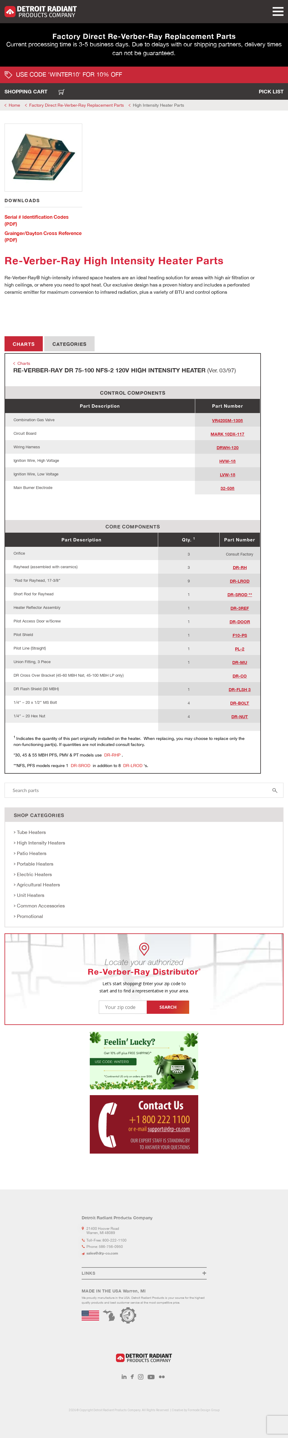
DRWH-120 (228, 447)
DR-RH (240, 567)
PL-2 (239, 648)
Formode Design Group (204, 1410)
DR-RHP (113, 755)
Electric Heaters (34, 874)
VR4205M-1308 (227, 420)
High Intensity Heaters (41, 842)
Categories (69, 344)
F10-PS (240, 635)
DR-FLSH (238, 689)
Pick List (271, 91)
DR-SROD (81, 765)
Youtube (151, 1377)
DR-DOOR (240, 621)
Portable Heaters (35, 863)
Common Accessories (41, 905)
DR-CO (240, 675)
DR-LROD (239, 581)
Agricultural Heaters (38, 884)
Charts (24, 344)
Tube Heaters (31, 832)
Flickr (162, 1377)
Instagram (140, 1377)
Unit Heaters (30, 895)
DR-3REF (239, 608)
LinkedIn (124, 1377)
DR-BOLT (239, 703)
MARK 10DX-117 (227, 434)
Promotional (30, 916)
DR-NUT (239, 716)
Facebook (132, 1377)
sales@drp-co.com (102, 1253)
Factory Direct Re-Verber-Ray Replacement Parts (76, 105)
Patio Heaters (31, 853)
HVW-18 (227, 461)
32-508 (227, 488)
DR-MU (239, 662)
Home (14, 105)
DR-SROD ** (239, 594)
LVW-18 (227, 474)
